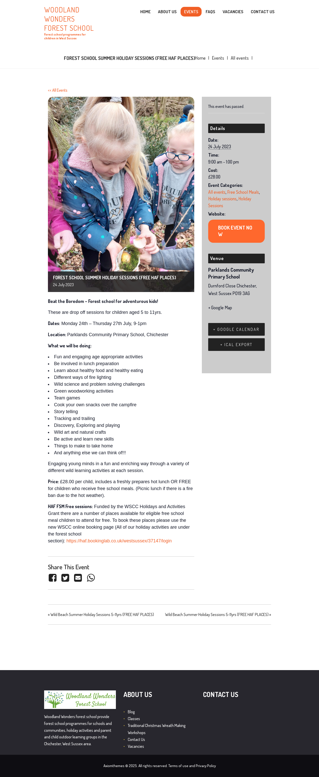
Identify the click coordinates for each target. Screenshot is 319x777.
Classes (134, 718)
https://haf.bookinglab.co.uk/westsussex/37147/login (119, 540)
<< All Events (57, 90)
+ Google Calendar (236, 329)
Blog (131, 711)
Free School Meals (243, 192)
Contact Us (136, 739)
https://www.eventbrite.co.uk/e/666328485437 (236, 231)
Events (218, 58)
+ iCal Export (236, 344)
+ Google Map (220, 307)
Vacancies (136, 746)
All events (240, 58)
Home (200, 58)
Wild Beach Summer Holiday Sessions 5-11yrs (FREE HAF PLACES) (101, 614)
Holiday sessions (222, 198)
